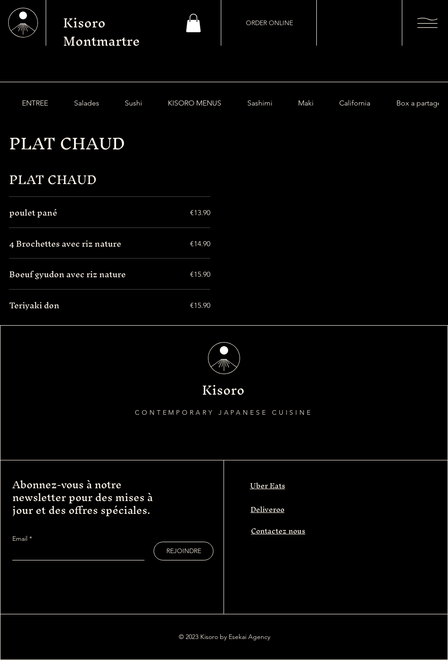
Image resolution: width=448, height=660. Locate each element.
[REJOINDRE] (183, 551)
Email (20, 538)
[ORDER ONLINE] (269, 23)
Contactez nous (278, 531)
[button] (193, 23)
